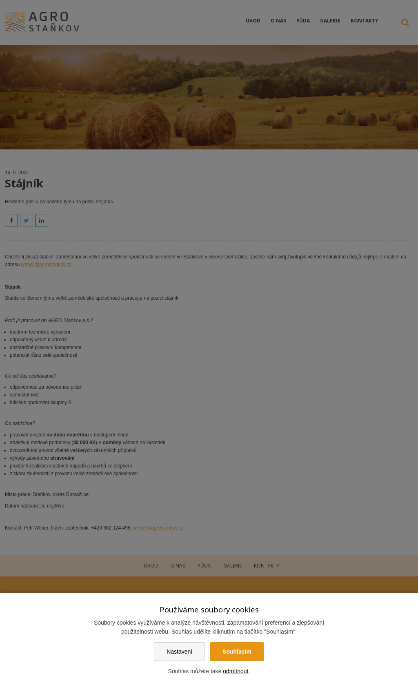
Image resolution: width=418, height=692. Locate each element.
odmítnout (235, 671)
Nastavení (179, 651)
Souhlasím (236, 651)
